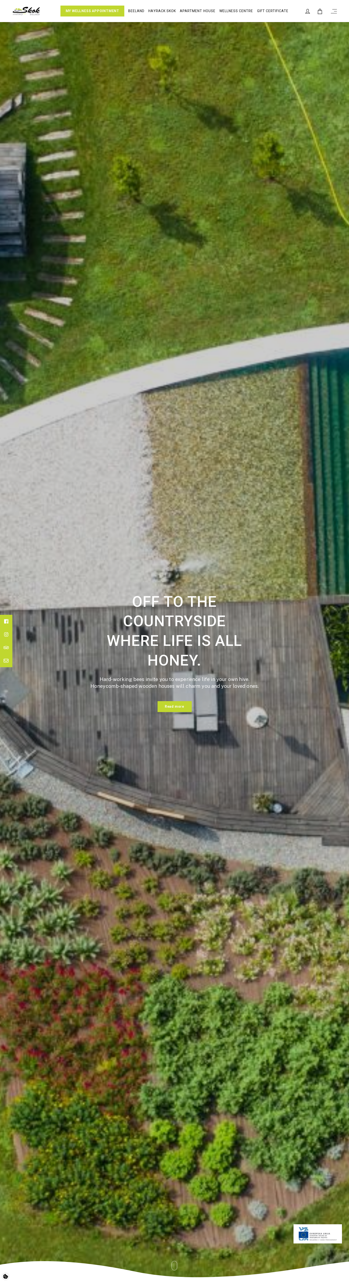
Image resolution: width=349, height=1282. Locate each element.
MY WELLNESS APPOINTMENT (92, 11)
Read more (174, 706)
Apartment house (197, 11)
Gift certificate (273, 11)
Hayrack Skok (162, 11)
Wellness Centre (236, 11)
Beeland (136, 11)
